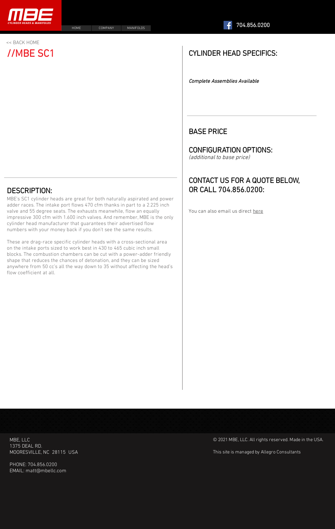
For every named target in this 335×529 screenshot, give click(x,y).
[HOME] (76, 28)
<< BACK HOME (22, 43)
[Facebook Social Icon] (228, 25)
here (258, 211)
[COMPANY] (106, 28)
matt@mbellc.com (46, 471)
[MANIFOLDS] (136, 28)
